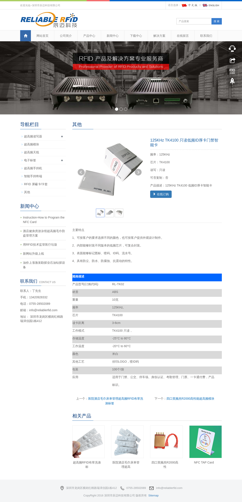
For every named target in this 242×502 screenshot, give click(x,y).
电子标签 (30, 160)
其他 (27, 192)
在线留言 (183, 35)
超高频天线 (31, 152)
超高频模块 (31, 144)
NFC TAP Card (204, 462)
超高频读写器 (33, 136)
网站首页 (42, 35)
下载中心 (136, 35)
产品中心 (89, 35)
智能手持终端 (33, 176)
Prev (81, 172)
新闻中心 (113, 35)
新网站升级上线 (33, 253)
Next (138, 172)
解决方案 (159, 35)
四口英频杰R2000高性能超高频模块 (190, 398)
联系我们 (206, 35)
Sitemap (153, 495)
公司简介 (66, 35)
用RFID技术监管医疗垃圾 (40, 244)
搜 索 (216, 21)
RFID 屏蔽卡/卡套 (36, 184)
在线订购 (161, 194)
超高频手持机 (33, 168)
